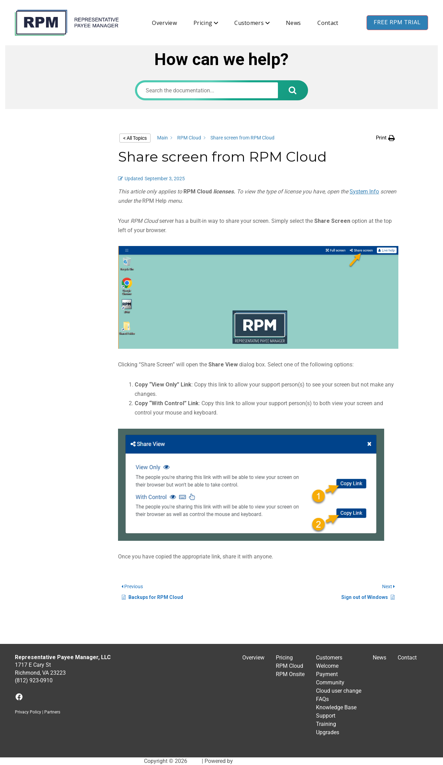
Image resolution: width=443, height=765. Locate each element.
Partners (52, 712)
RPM (194, 761)
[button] (385, 138)
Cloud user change (338, 690)
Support (325, 715)
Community (330, 682)
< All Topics (135, 138)
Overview (164, 23)
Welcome (327, 666)
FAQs (322, 699)
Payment (327, 674)
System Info (364, 191)
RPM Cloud (289, 666)
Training (326, 724)
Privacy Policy (28, 712)
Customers (249, 23)
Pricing (202, 23)
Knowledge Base (336, 707)
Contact (327, 23)
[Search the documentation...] (207, 90)
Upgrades (327, 732)
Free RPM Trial (397, 22)
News (293, 23)
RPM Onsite (290, 674)
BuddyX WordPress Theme (266, 761)
